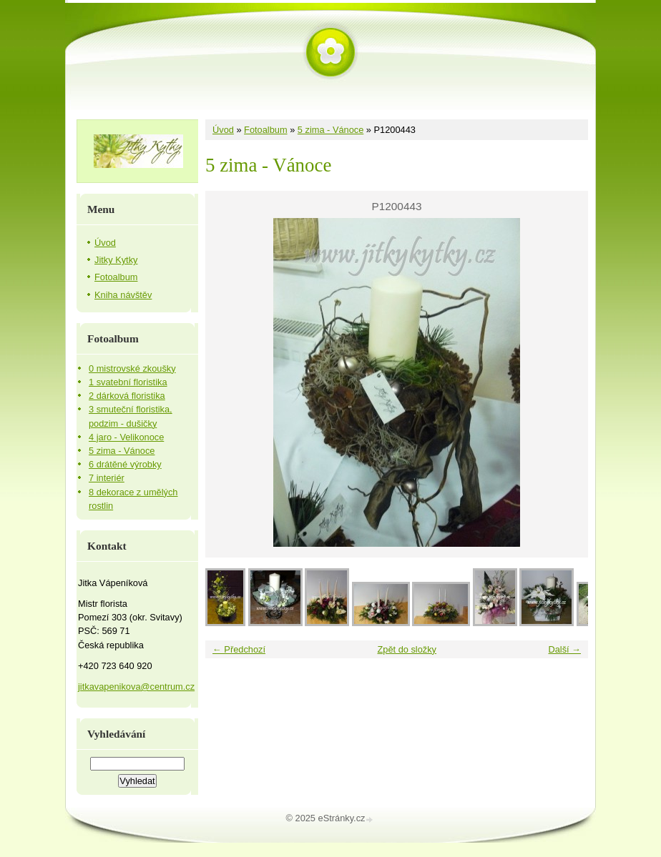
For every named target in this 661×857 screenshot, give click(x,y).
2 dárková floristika (127, 395)
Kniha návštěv (123, 294)
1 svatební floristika (128, 382)
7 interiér (106, 477)
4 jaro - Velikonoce (126, 437)
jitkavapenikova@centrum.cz (136, 686)
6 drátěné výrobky (125, 464)
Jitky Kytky (115, 259)
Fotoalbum (265, 129)
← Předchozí (238, 649)
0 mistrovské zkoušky (132, 368)
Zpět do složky (406, 649)
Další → (564, 649)
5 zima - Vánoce (330, 129)
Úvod (223, 129)
